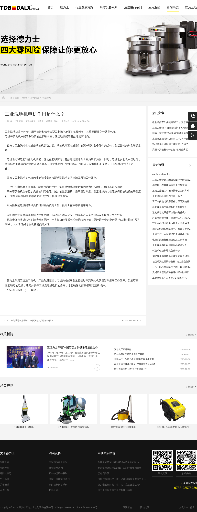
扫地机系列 (54, 490)
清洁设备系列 (109, 7)
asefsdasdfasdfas (130, 320)
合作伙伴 (4, 490)
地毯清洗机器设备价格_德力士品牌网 (171, 261)
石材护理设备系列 (58, 473)
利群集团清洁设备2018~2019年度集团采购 (120, 468)
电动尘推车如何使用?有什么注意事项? (172, 122)
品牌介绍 (4, 462)
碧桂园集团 (103, 473)
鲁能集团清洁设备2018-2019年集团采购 (118, 462)
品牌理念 (4, 468)
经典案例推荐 (107, 453)
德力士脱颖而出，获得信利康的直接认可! (119, 484)
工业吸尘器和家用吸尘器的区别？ (169, 245)
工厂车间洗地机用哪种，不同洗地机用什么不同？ (30, 320)
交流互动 (191, 7)
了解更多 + (191, 335)
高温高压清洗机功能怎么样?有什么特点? (173, 138)
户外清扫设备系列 (58, 484)
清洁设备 (55, 453)
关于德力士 (7, 453)
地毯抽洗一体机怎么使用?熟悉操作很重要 (134, 359)
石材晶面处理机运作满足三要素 (129, 354)
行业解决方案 (84, 7)
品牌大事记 (5, 473)
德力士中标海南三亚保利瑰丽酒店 (115, 490)
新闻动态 (173, 7)
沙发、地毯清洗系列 (59, 479)
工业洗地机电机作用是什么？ (167, 196)
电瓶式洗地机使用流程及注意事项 (169, 239)
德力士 (64, 7)
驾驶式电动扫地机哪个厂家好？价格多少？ (174, 229)
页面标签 (127, 507)
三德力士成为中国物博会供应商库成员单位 (174, 190)
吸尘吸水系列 (56, 468)
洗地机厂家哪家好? (123, 349)
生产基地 (4, 479)
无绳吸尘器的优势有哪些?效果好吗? (170, 272)
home (24, 98)
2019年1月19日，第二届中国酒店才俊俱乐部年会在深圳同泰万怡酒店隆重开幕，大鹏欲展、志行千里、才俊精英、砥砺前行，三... (73, 356)
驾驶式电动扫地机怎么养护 (166, 250)
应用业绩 (154, 7)
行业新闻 (46, 98)
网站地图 (144, 507)
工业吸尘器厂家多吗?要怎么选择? (169, 277)
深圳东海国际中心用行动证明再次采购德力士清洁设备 (122, 479)
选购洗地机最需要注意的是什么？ (169, 212)
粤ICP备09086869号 (86, 507)
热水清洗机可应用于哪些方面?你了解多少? (174, 144)
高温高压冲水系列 (58, 462)
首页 (51, 7)
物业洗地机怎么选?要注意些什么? (130, 369)
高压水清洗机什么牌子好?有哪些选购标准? (134, 364)
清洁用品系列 (133, 7)
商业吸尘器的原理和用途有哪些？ (169, 207)
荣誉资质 (4, 484)
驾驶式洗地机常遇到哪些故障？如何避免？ (174, 256)
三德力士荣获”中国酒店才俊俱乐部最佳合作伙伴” (75, 347)
